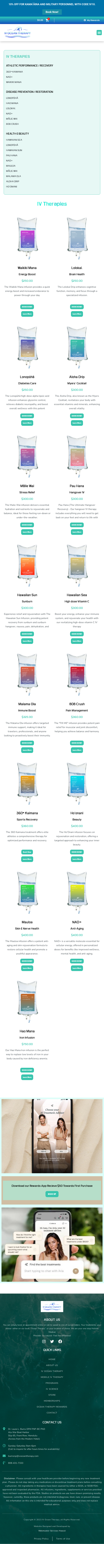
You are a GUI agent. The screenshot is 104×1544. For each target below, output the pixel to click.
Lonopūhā (12, 98)
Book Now (27, 852)
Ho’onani (11, 187)
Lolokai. (11, 108)
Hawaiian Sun (14, 150)
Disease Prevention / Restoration (29, 92)
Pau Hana (11, 155)
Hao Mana (12, 103)
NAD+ (9, 77)
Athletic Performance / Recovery (29, 65)
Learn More (27, 314)
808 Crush (12, 124)
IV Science (52, 1389)
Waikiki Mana (13, 82)
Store (52, 1395)
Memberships (52, 1400)
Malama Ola (13, 176)
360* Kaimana (14, 72)
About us (52, 1365)
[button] (99, 32)
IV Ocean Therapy (52, 1371)
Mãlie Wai (11, 119)
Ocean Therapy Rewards (52, 1406)
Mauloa (10, 166)
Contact (52, 1412)
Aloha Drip (12, 181)
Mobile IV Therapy (52, 1377)
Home (52, 1359)
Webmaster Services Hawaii (52, 1530)
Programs (52, 1383)
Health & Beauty (17, 133)
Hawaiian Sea (14, 140)
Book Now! (52, 12)
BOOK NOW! (27, 307)
